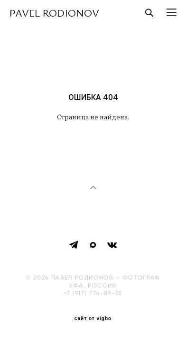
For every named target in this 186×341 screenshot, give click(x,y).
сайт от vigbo (93, 316)
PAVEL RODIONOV (54, 13)
